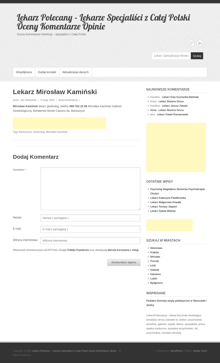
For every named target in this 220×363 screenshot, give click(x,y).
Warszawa (156, 247)
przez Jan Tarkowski (25, 100)
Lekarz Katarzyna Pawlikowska (168, 197)
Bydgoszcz (156, 282)
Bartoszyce (25, 132)
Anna (153, 110)
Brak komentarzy (68, 100)
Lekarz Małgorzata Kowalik (165, 202)
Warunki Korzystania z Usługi (123, 250)
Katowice (155, 274)
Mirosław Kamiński (57, 132)
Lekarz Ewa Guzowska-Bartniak (180, 97)
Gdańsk (154, 269)
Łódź (153, 265)
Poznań (154, 261)
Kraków (154, 252)
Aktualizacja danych (75, 72)
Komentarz (19, 169)
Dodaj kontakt (47, 72)
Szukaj (197, 55)
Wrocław (155, 256)
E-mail (17, 228)
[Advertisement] (59, 123)
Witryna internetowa (25, 240)
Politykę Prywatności (78, 250)
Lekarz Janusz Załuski (175, 105)
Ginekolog (39, 132)
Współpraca (24, 72)
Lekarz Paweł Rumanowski (172, 114)
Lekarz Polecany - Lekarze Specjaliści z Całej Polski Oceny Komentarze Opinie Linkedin (200, 43)
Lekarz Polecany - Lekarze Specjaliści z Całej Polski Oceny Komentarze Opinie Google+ (191, 43)
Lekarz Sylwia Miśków (163, 210)
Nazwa (17, 217)
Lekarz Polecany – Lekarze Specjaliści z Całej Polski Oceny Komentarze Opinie (103, 22)
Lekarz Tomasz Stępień (163, 206)
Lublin (153, 278)
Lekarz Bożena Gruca (171, 101)
